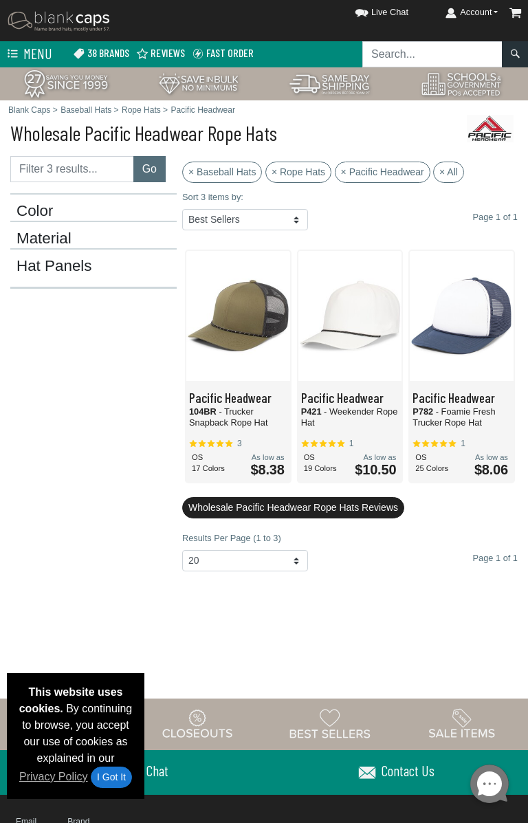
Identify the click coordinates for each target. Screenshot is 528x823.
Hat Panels (54, 266)
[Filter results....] (72, 169)
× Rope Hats (298, 171)
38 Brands (101, 53)
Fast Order (223, 53)
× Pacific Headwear (382, 171)
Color (35, 211)
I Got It (111, 776)
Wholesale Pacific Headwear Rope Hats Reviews (293, 507)
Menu (28, 54)
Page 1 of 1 (495, 558)
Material (44, 238)
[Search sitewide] (432, 54)
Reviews (160, 53)
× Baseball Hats (222, 171)
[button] (369, 10)
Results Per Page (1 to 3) (231, 538)
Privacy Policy (53, 776)
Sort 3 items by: (212, 197)
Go (149, 169)
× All (448, 171)
